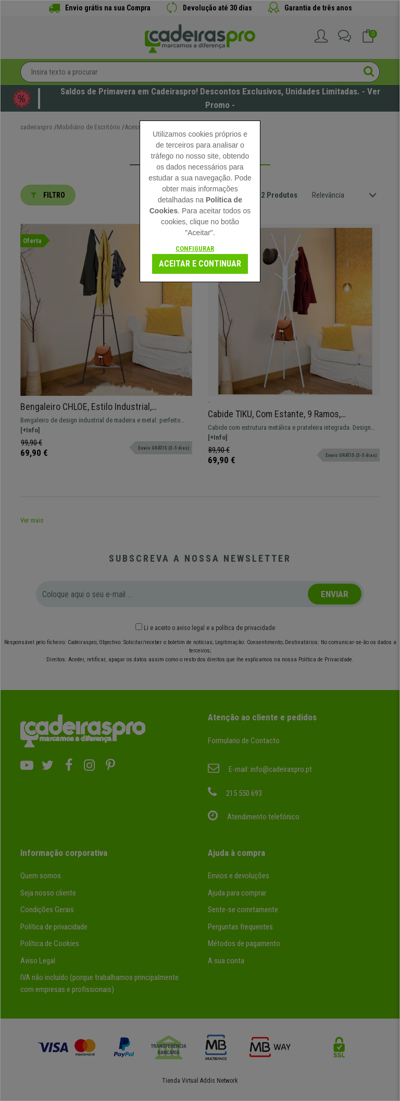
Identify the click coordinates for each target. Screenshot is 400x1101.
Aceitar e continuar (200, 264)
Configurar (195, 248)
